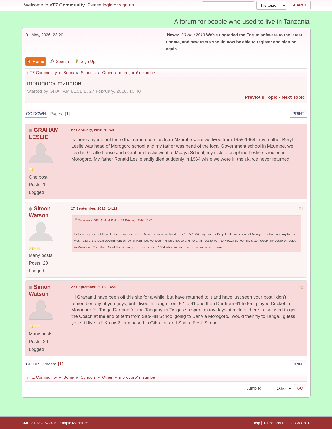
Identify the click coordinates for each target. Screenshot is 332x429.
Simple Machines (74, 423)
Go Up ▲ (303, 423)
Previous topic (261, 97)
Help (256, 423)
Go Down (36, 113)
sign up (126, 4)
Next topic (293, 97)
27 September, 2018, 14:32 (94, 287)
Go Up (32, 364)
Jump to (254, 388)
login (107, 4)
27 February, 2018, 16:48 (92, 130)
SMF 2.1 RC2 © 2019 (40, 423)
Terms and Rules (277, 423)
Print (298, 113)
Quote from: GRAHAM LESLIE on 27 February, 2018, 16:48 (115, 220)
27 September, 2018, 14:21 (94, 208)
